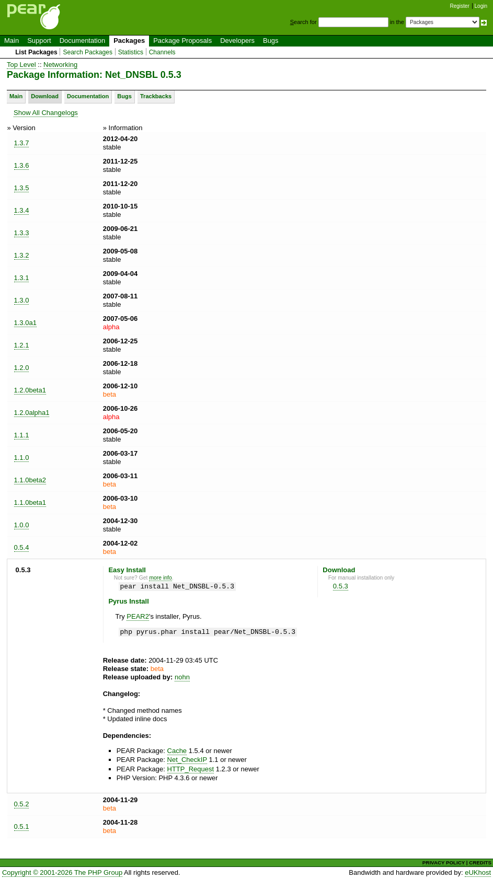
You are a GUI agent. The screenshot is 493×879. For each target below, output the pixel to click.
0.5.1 (21, 826)
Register (459, 6)
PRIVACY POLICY (443, 862)
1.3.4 (21, 210)
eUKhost (478, 872)
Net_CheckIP (187, 760)
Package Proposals (182, 40)
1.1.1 (21, 435)
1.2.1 (21, 345)
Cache (177, 751)
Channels (162, 52)
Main (11, 40)
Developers (237, 40)
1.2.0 (21, 368)
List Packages (36, 52)
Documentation (82, 40)
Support (39, 40)
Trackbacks (155, 96)
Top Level (21, 64)
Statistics (130, 52)
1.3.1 (21, 278)
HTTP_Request (190, 769)
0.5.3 (340, 586)
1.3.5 (21, 188)
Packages (129, 40)
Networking (60, 64)
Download (45, 96)
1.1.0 (21, 457)
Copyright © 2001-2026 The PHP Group (62, 872)
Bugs (271, 40)
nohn (182, 677)
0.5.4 (21, 547)
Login (481, 6)
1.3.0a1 (25, 323)
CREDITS (480, 862)
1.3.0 (21, 300)
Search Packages (87, 52)
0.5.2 (21, 804)
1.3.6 (21, 165)
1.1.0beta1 (30, 502)
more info (160, 578)
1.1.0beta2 (30, 480)
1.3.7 (21, 143)
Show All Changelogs (46, 113)
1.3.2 (21, 255)
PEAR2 (138, 616)
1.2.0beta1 (30, 390)
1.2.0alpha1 (32, 413)
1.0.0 (21, 525)
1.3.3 (21, 233)
